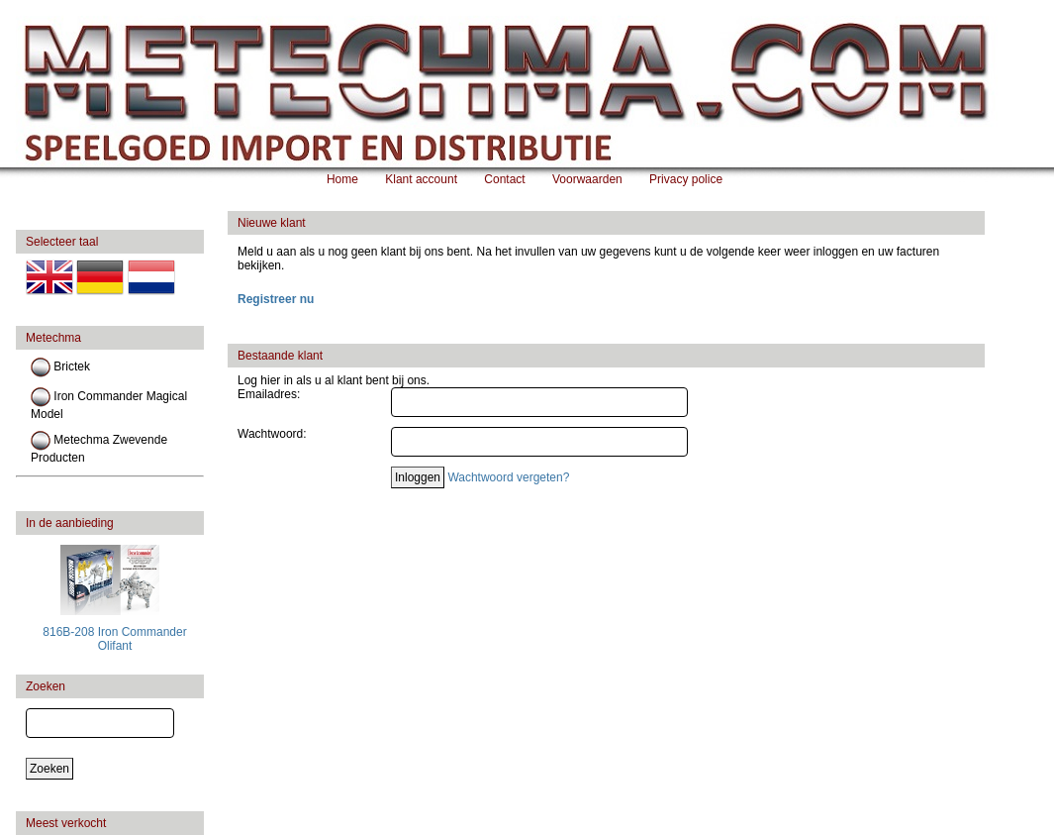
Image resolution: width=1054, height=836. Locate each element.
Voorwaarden (587, 179)
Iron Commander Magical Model (109, 404)
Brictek (60, 367)
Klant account (421, 179)
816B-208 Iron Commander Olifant (114, 639)
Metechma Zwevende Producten (99, 448)
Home (342, 179)
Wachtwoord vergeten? (508, 477)
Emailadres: (269, 394)
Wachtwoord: (272, 434)
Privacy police (685, 179)
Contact (504, 179)
